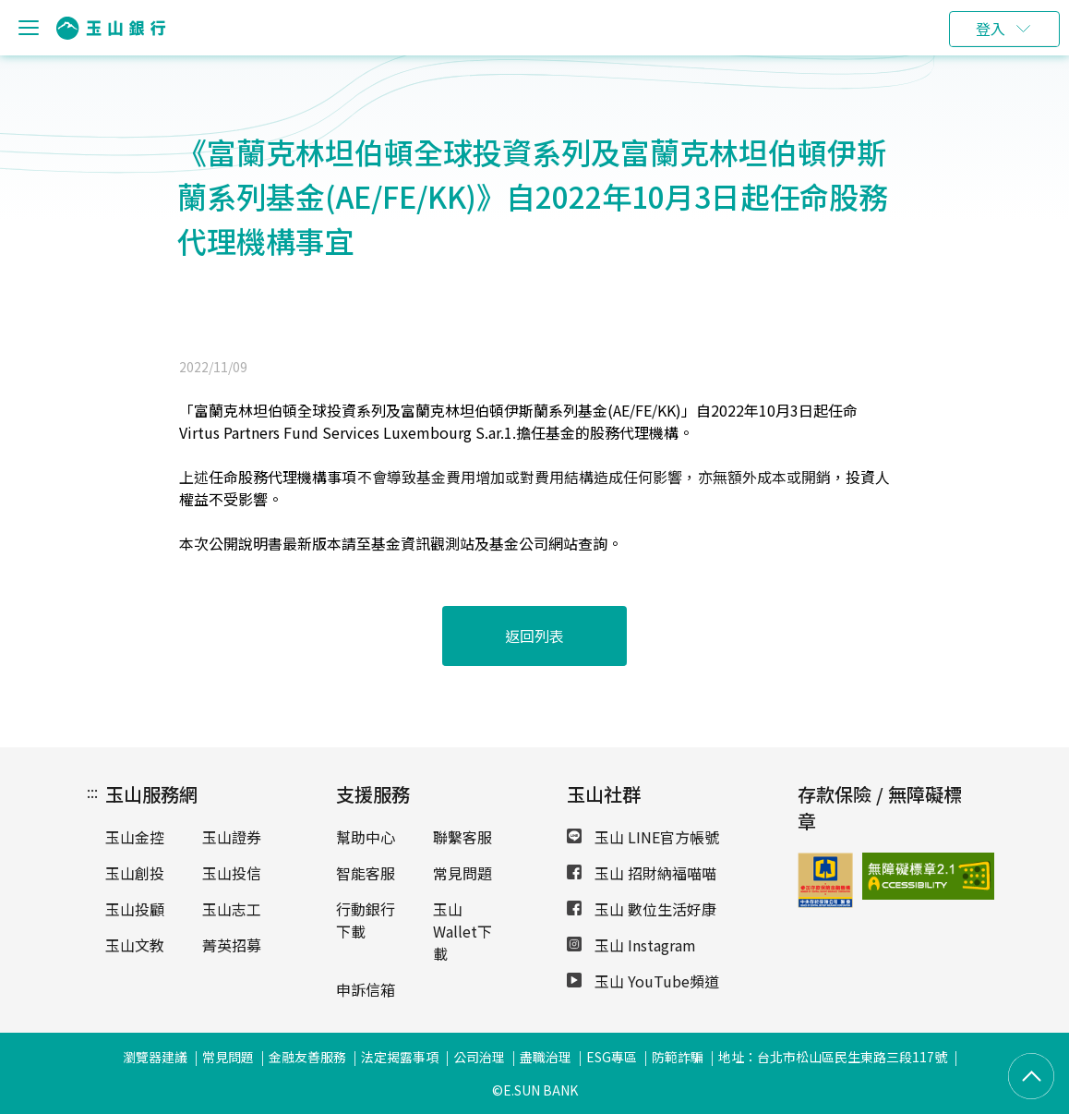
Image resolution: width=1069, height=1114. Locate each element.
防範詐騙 (677, 1056)
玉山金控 (134, 837)
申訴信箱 (365, 989)
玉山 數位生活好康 (641, 909)
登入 (990, 29)
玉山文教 (134, 945)
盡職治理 (545, 1056)
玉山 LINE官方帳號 (643, 837)
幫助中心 (365, 837)
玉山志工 (231, 909)
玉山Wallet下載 (462, 931)
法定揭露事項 (399, 1056)
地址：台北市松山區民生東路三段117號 (832, 1056)
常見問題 (462, 873)
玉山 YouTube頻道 (643, 981)
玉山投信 (231, 873)
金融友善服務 (307, 1056)
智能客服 (365, 873)
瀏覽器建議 (155, 1056)
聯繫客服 (462, 837)
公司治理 (479, 1056)
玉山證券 (231, 837)
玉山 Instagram (631, 945)
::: (92, 792)
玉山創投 (134, 873)
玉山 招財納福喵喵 (641, 873)
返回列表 (534, 635)
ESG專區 (611, 1056)
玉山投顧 (134, 909)
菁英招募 (231, 945)
